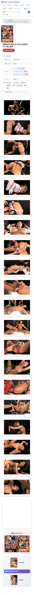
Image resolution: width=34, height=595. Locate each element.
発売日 (26, 8)
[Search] (18, 12)
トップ (5, 20)
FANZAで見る (8, 50)
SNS (4, 11)
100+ (15, 5)
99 (9, 5)
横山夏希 (11, 20)
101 (22, 5)
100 (4, 8)
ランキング (18, 8)
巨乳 (10, 8)
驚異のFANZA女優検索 (10, 2)
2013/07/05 (16, 59)
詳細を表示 (9, 92)
